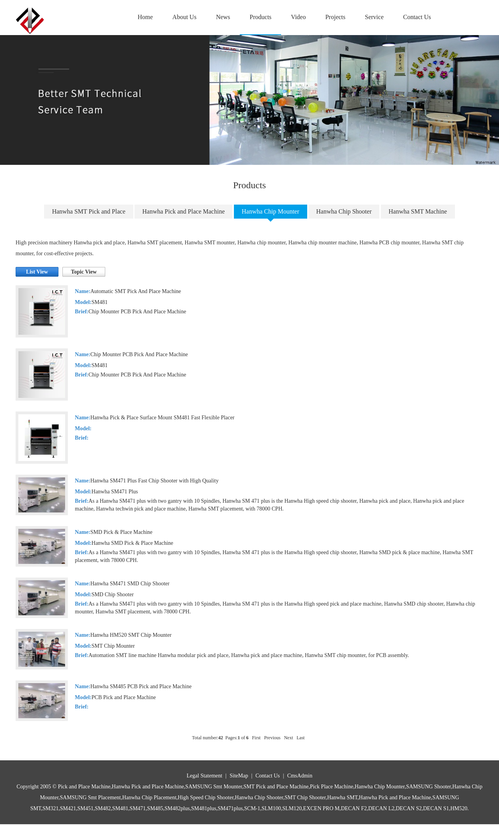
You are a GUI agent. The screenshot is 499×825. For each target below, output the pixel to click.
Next (288, 737)
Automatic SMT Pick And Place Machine (135, 291)
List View (37, 272)
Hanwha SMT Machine (418, 211)
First (256, 737)
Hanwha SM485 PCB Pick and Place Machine (141, 686)
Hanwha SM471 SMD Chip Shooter (130, 584)
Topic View (84, 272)
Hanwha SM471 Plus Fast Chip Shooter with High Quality (154, 481)
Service (374, 17)
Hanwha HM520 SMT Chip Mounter (131, 635)
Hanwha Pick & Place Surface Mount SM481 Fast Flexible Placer (162, 417)
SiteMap (239, 776)
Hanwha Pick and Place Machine (183, 211)
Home (145, 17)
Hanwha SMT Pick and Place (88, 211)
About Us (184, 17)
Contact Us (417, 17)
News (223, 17)
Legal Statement (204, 776)
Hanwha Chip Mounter (270, 211)
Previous (272, 737)
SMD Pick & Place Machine (121, 532)
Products (260, 17)
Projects (335, 17)
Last (301, 737)
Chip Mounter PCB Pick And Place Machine (139, 354)
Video (298, 17)
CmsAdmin (300, 776)
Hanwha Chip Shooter (344, 211)
